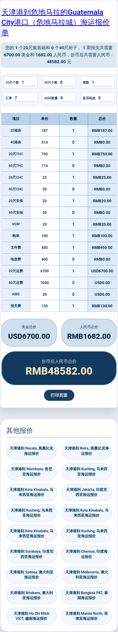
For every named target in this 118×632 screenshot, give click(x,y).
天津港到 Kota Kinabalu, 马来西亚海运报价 (31, 492)
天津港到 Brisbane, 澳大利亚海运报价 (31, 595)
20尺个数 (12, 83)
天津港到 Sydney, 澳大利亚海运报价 (31, 574)
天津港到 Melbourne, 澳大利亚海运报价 (86, 574)
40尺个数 (51, 83)
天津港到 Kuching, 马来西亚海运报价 (86, 471)
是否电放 (89, 98)
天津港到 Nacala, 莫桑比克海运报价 (31, 450)
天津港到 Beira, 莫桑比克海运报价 (86, 450)
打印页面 (59, 395)
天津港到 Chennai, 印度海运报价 (86, 554)
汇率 (9, 98)
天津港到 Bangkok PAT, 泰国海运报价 (86, 595)
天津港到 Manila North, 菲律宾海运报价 (86, 616)
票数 (86, 83)
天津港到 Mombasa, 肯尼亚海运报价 (31, 471)
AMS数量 (51, 98)
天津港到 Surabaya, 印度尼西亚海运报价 (31, 554)
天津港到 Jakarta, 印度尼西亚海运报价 (86, 492)
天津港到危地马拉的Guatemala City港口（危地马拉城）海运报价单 (55, 22)
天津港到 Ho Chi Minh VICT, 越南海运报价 (31, 616)
